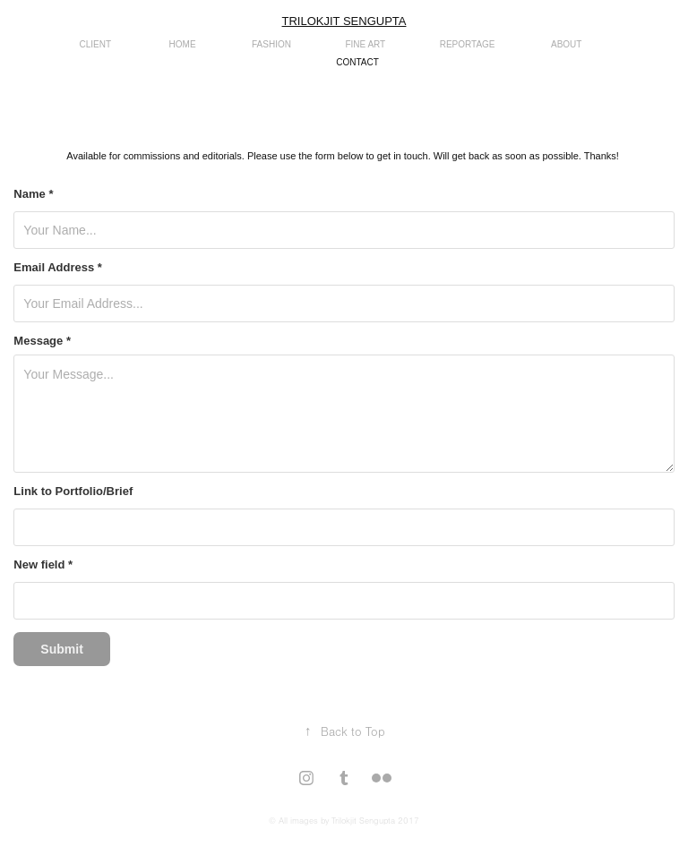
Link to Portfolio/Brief (73, 491)
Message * (42, 341)
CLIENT (96, 44)
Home (182, 44)
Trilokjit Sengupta (344, 21)
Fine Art (365, 44)
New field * (43, 565)
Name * (33, 194)
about (566, 44)
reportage (467, 44)
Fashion (271, 44)
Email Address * (57, 267)
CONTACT (357, 62)
